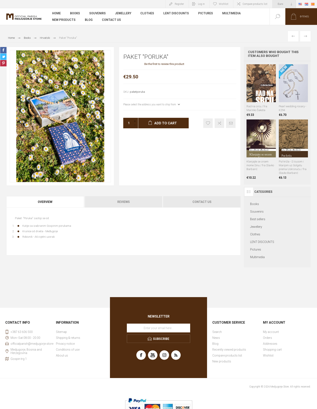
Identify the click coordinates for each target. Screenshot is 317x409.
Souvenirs (97, 13)
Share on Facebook (3, 50)
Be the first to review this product (164, 64)
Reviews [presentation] (123, 202)
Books (75, 13)
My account (271, 332)
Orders (267, 337)
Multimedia (231, 13)
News (216, 337)
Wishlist (268, 355)
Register (179, 4)
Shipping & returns (68, 337)
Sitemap (61, 332)
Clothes (147, 13)
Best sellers (257, 219)
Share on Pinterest (3, 63)
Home (56, 13)
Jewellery (123, 13)
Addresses (270, 343)
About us (62, 355)
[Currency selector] (284, 4)
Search (217, 332)
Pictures (205, 13)
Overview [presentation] (45, 202)
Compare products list (254, 4)
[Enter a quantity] (127, 123)
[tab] (45, 202)
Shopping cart (272, 349)
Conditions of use (68, 349)
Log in (201, 4)
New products (64, 19)
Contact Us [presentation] (201, 202)
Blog (89, 19)
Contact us (111, 19)
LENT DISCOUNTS (176, 13)
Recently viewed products (229, 349)
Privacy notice (65, 343)
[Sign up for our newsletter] (158, 327)
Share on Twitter (3, 57)
